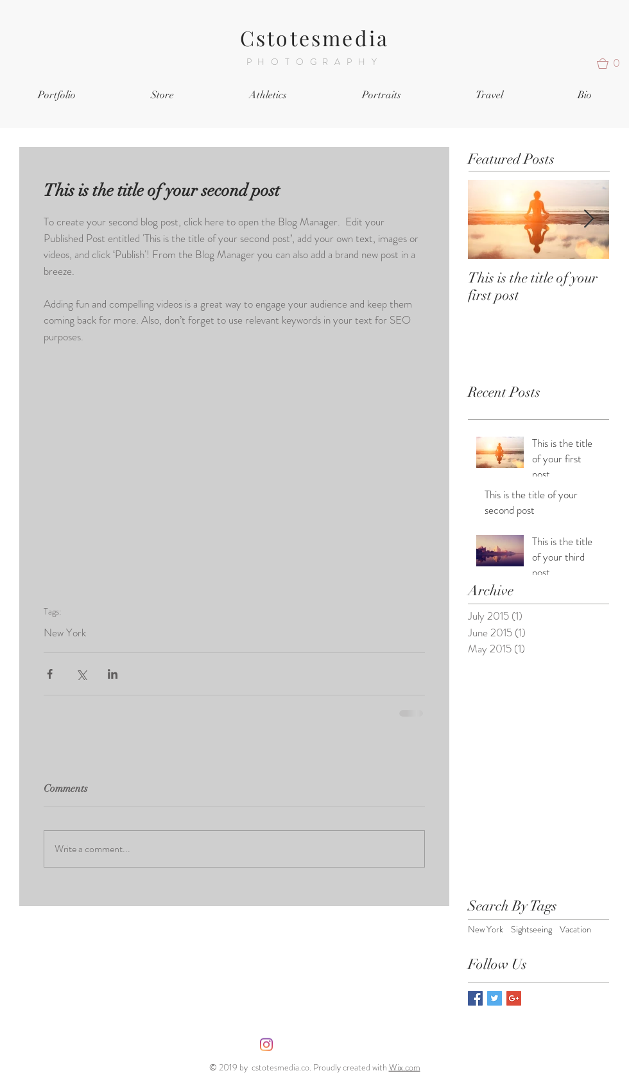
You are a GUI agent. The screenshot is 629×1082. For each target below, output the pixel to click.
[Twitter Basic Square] (494, 998)
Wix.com (404, 1067)
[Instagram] (266, 1044)
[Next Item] (588, 219)
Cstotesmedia (314, 37)
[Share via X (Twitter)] (81, 674)
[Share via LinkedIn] (113, 674)
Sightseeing (531, 929)
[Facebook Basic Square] (475, 998)
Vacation (575, 929)
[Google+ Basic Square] (513, 998)
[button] (613, 63)
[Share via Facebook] (50, 674)
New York (65, 633)
